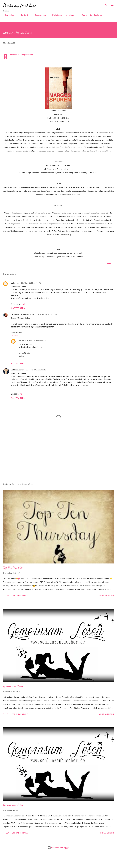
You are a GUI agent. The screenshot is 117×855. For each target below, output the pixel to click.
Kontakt (22, 15)
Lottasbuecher (17, 370)
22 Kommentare (20, 714)
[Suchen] (106, 4)
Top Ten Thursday (13, 567)
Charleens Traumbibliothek (23, 314)
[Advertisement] (58, 456)
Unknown (15, 283)
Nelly (24, 304)
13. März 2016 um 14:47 (31, 283)
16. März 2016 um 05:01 (36, 340)
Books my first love (19, 5)
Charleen (15, 335)
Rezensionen (38, 15)
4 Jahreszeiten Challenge (90, 15)
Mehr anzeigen (106, 595)
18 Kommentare (20, 833)
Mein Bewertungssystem (61, 15)
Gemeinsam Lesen (13, 686)
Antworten (18, 308)
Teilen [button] (107, 264)
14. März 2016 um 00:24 (47, 314)
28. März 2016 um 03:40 (36, 370)
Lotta (19, 393)
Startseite (7, 15)
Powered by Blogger (58, 847)
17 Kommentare (20, 595)
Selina (21, 340)
